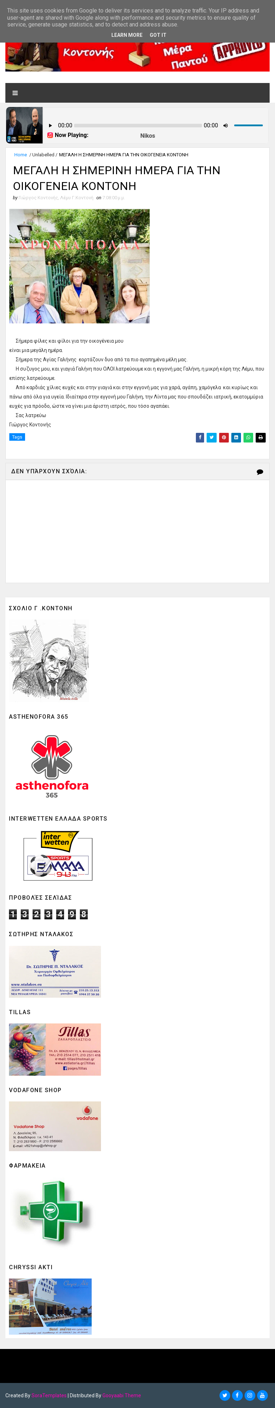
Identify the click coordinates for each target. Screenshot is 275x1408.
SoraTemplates (49, 1395)
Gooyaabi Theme (121, 1395)
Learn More (127, 35)
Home (20, 154)
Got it (158, 35)
